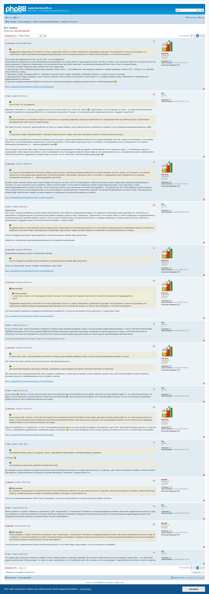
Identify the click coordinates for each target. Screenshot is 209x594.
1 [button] (194, 36)
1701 (170, 487)
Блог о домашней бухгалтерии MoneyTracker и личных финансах (29, 87)
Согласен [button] (193, 589)
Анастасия (18, 31)
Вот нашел (10, 27)
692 (170, 61)
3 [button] (200, 36)
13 (170, 99)
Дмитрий (26, 31)
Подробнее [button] (85, 589)
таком (9, 329)
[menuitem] (16, 17)
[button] (191, 35)
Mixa (162, 93)
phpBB (100, 582)
